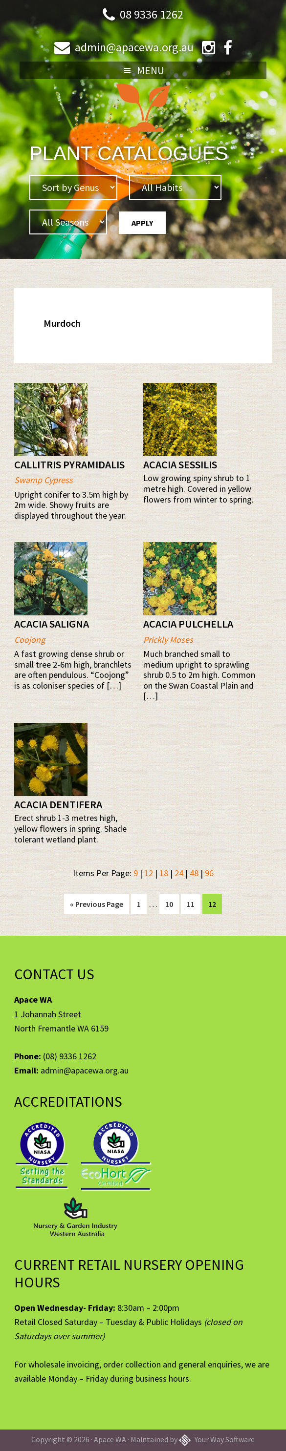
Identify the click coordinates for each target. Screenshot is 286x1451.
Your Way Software (217, 1439)
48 (194, 873)
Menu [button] (150, 70)
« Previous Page (96, 905)
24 (179, 873)
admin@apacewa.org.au (134, 47)
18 (163, 873)
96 (209, 873)
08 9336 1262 (151, 14)
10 (172, 903)
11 (193, 903)
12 (148, 873)
